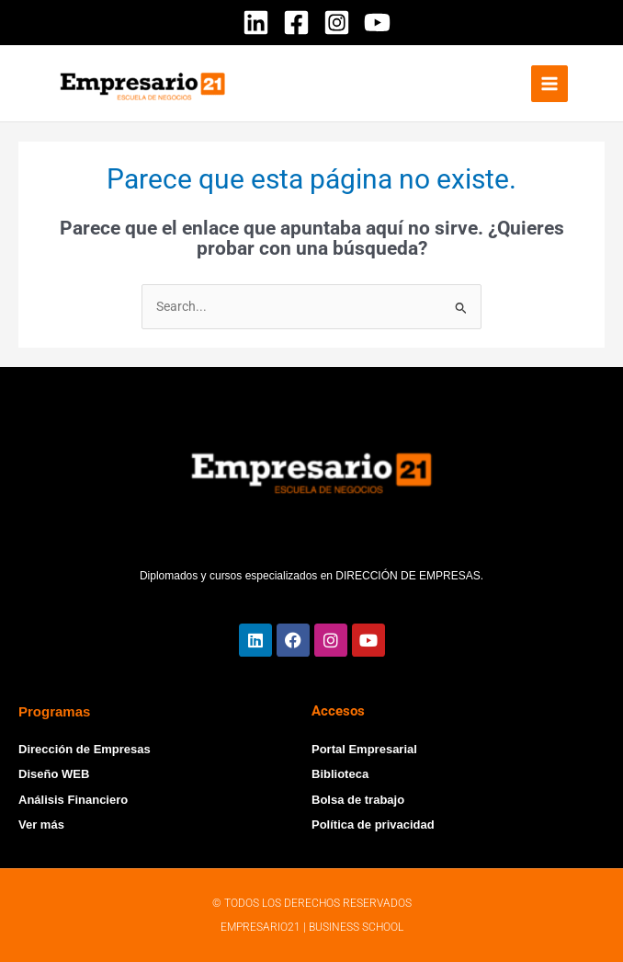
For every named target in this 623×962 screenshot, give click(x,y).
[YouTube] (377, 22)
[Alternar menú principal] (550, 84)
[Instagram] (336, 22)
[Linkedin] (256, 22)
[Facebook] (296, 22)
